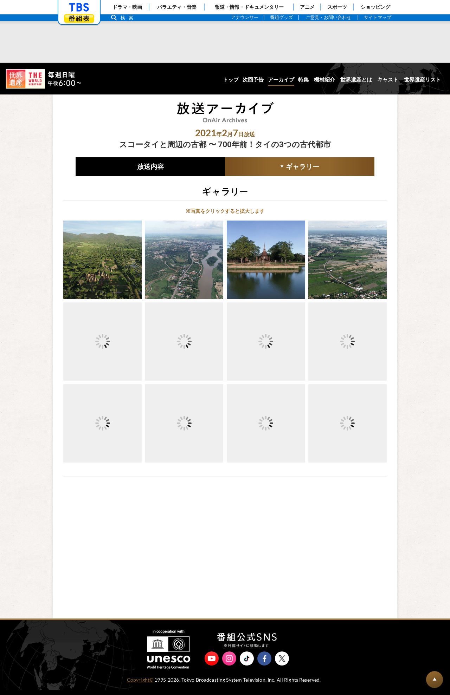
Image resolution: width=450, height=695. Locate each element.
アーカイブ (281, 80)
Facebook (264, 663)
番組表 (79, 18)
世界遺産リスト (422, 80)
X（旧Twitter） (282, 663)
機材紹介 (324, 80)
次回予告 (253, 80)
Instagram (229, 663)
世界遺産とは (356, 80)
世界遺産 (43, 78)
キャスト (387, 80)
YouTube (212, 663)
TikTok (247, 663)
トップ (231, 80)
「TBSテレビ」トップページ (79, 7)
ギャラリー (272, 167)
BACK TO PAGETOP (434, 679)
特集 (303, 80)
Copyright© (140, 685)
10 (169, 408)
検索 (129, 17)
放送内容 (150, 167)
